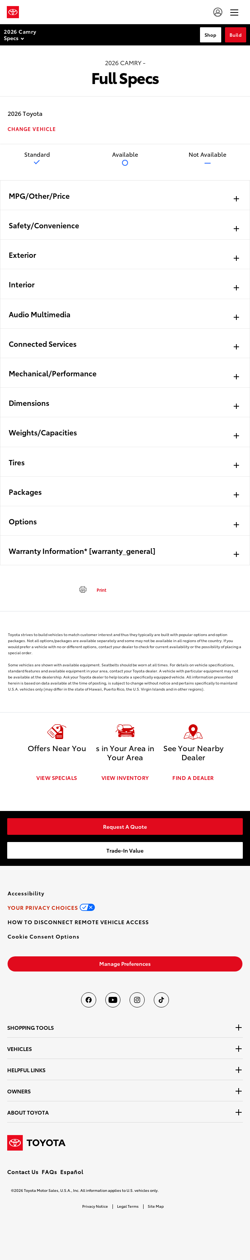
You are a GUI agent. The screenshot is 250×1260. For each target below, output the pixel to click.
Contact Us (23, 1171)
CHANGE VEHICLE (32, 128)
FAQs (49, 1171)
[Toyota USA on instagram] (137, 999)
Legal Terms (128, 1206)
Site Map (156, 1206)
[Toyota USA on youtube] (112, 999)
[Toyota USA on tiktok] (161, 999)
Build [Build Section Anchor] (236, 34)
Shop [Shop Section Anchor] (211, 34)
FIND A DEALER (193, 777)
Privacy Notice (95, 1206)
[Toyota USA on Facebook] (88, 999)
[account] (217, 12)
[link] (125, 826)
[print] (89, 589)
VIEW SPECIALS (56, 777)
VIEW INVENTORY (125, 777)
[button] (44, 936)
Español (71, 1171)
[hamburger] (234, 12)
